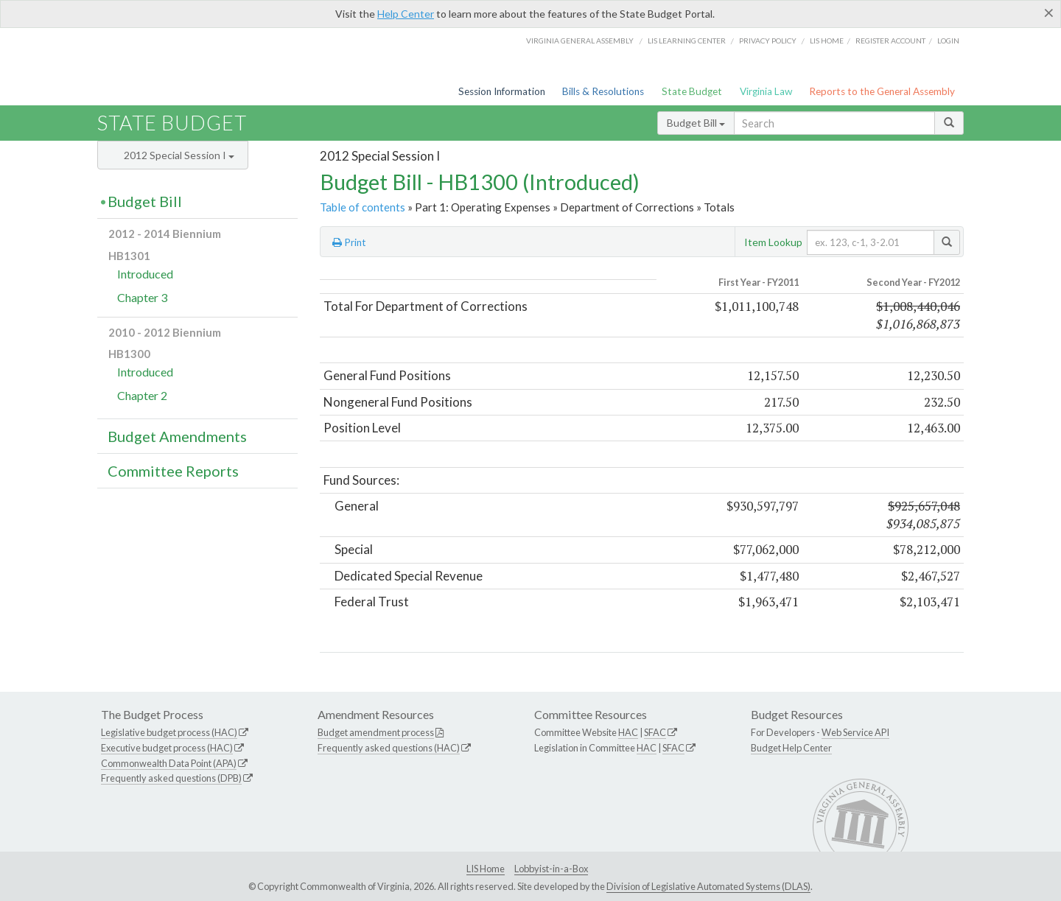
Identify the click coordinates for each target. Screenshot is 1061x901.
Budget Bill (696, 122)
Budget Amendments (177, 436)
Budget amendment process (376, 732)
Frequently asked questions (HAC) (389, 748)
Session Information (501, 91)
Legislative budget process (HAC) (169, 732)
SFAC (655, 732)
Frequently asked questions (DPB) (171, 778)
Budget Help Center (791, 748)
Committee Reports (173, 471)
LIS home (827, 40)
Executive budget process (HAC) (167, 748)
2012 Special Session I (179, 155)
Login (948, 40)
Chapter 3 (142, 297)
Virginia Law (766, 91)
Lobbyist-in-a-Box (551, 868)
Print (349, 242)
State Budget (692, 91)
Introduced (145, 274)
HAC (628, 732)
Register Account (890, 40)
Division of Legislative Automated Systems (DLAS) (708, 886)
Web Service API (855, 732)
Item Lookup (773, 242)
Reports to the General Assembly (882, 91)
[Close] (1048, 12)
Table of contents (362, 207)
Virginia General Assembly (580, 40)
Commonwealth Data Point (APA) (169, 763)
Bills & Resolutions (603, 91)
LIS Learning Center (687, 40)
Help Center (405, 13)
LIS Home (485, 868)
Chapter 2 (142, 395)
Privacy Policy (767, 40)
